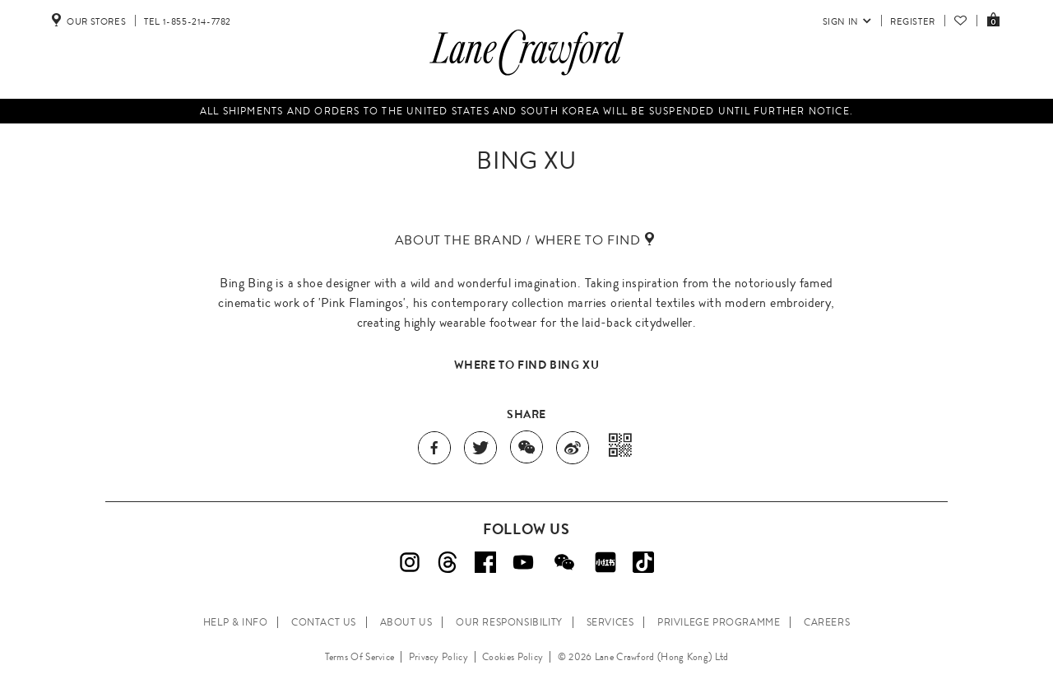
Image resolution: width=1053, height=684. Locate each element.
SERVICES (610, 622)
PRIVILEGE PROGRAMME (718, 622)
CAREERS (827, 622)
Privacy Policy (438, 656)
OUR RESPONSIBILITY (509, 622)
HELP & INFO (235, 622)
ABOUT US (406, 622)
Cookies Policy (512, 656)
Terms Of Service (360, 656)
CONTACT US (323, 622)
